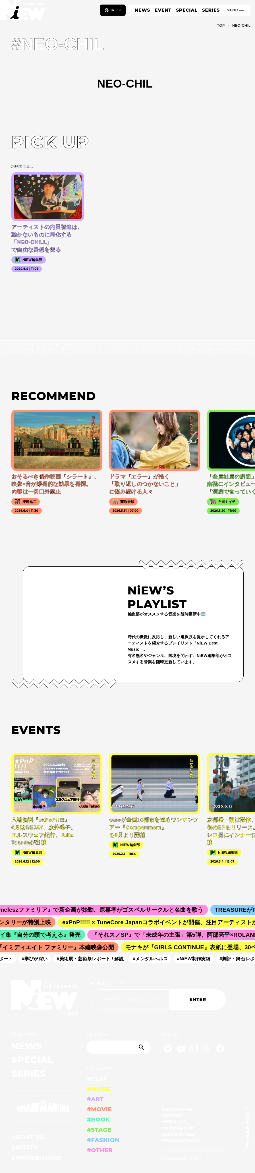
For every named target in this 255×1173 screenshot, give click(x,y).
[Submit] (142, 1047)
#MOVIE (99, 1109)
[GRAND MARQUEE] (43, 1106)
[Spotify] (167, 1049)
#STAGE (99, 1129)
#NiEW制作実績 (196, 958)
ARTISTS (24, 1147)
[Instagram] (194, 1049)
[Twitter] (207, 1049)
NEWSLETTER (106, 983)
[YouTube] (181, 1049)
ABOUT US (27, 1137)
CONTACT (172, 1115)
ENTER (197, 999)
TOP (221, 25)
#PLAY (97, 1078)
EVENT (163, 10)
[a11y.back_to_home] (23, 12)
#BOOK (98, 1119)
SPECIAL (187, 10)
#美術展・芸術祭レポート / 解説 (93, 958)
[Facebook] (220, 1049)
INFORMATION (178, 1128)
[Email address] (129, 999)
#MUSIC (99, 1088)
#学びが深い (37, 958)
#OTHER (100, 1150)
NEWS (142, 10)
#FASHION (103, 1140)
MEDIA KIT (174, 1121)
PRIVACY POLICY (181, 1140)
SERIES (210, 10)
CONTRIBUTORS (36, 1157)
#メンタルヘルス (152, 958)
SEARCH (97, 1034)
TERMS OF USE (178, 1134)
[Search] (119, 1047)
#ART (95, 1099)
